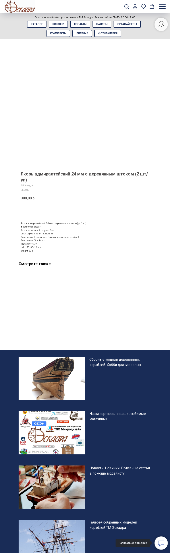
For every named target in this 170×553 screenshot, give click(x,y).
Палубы (103, 24)
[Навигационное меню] (162, 6)
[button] (126, 6)
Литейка (82, 34)
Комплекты (57, 34)
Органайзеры (129, 24)
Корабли (80, 24)
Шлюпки (57, 24)
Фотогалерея (109, 34)
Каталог (34, 24)
